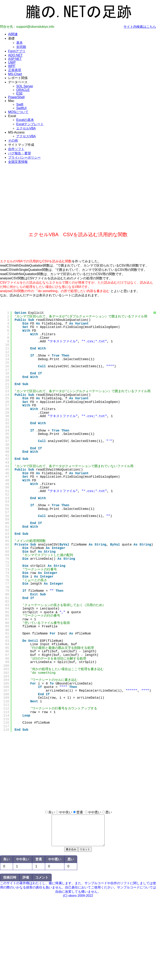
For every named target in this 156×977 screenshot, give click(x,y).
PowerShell (16, 97)
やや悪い (94, 812)
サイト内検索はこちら (140, 26)
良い (51, 812)
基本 (19, 42)
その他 (13, 140)
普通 (79, 812)
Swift (19, 104)
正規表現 (14, 70)
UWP (12, 62)
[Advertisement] (78, 203)
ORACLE (23, 90)
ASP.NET (15, 59)
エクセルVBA (26, 128)
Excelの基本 (25, 120)
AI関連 (13, 34)
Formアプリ (16, 51)
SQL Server (24, 86)
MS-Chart (15, 74)
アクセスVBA (26, 136)
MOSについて (18, 112)
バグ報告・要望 (19, 153)
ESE (19, 93)
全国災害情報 (18, 161)
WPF (11, 66)
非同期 (21, 47)
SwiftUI (21, 108)
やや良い (65, 812)
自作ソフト (16, 149)
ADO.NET (15, 55)
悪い (108, 812)
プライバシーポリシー (24, 157)
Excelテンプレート (30, 124)
